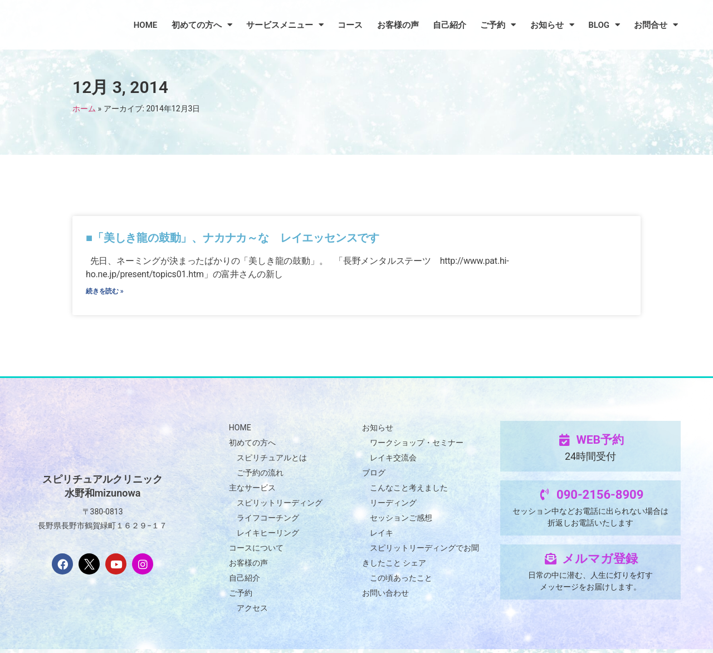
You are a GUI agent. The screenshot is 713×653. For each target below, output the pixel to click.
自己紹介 (449, 25)
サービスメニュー (285, 25)
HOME (146, 25)
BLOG (604, 25)
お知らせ (552, 25)
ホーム (84, 108)
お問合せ (656, 25)
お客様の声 (398, 25)
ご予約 (498, 25)
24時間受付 (590, 460)
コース (350, 25)
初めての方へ (202, 25)
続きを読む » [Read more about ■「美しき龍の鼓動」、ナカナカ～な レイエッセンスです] (105, 293)
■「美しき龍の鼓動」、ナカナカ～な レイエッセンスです (234, 237)
